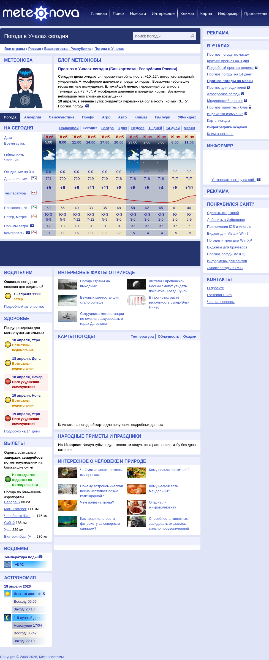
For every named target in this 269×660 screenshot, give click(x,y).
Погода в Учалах (109, 49)
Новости (138, 13)
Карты (206, 13)
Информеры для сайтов (227, 261)
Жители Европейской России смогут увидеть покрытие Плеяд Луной (168, 286)
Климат (187, 13)
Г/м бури (162, 117)
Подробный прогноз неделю (230, 68)
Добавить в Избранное (226, 220)
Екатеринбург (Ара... (20, 536)
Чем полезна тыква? (97, 502)
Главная (99, 13)
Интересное (163, 13)
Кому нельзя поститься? (169, 470)
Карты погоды (218, 120)
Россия (34, 49)
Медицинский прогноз (225, 101)
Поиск (118, 13)
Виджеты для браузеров (227, 247)
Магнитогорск (15, 509)
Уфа (7, 530)
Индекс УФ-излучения (225, 114)
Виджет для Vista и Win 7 (228, 233)
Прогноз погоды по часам (228, 54)
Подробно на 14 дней (22, 431)
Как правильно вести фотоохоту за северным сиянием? (100, 523)
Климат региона (220, 134)
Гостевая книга (219, 295)
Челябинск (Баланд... (20, 516)
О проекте (215, 288)
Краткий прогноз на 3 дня (228, 61)
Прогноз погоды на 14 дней (229, 74)
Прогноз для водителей (226, 87)
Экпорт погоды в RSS (225, 268)
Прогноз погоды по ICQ (226, 254)
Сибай (9, 523)
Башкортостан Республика (67, 49)
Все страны (14, 49)
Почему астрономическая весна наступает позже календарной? (101, 491)
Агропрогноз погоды (223, 94)
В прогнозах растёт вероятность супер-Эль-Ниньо (169, 302)
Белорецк (12, 502)
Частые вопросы (221, 302)
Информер (228, 13)
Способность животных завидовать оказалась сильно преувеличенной (169, 523)
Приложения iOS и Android (229, 226)
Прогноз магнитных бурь (227, 107)
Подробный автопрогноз (24, 306)
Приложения (256, 13)
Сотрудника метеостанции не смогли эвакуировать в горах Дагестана (102, 319)
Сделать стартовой (223, 213)
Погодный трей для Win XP (229, 240)
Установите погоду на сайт (233, 180)
